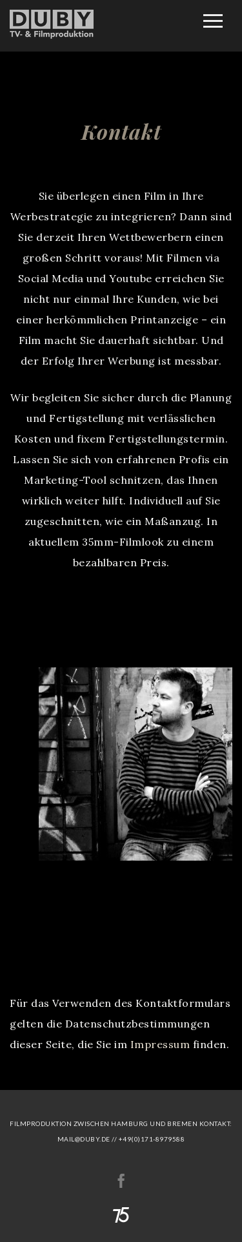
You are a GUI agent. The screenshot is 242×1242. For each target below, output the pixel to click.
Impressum (160, 1044)
